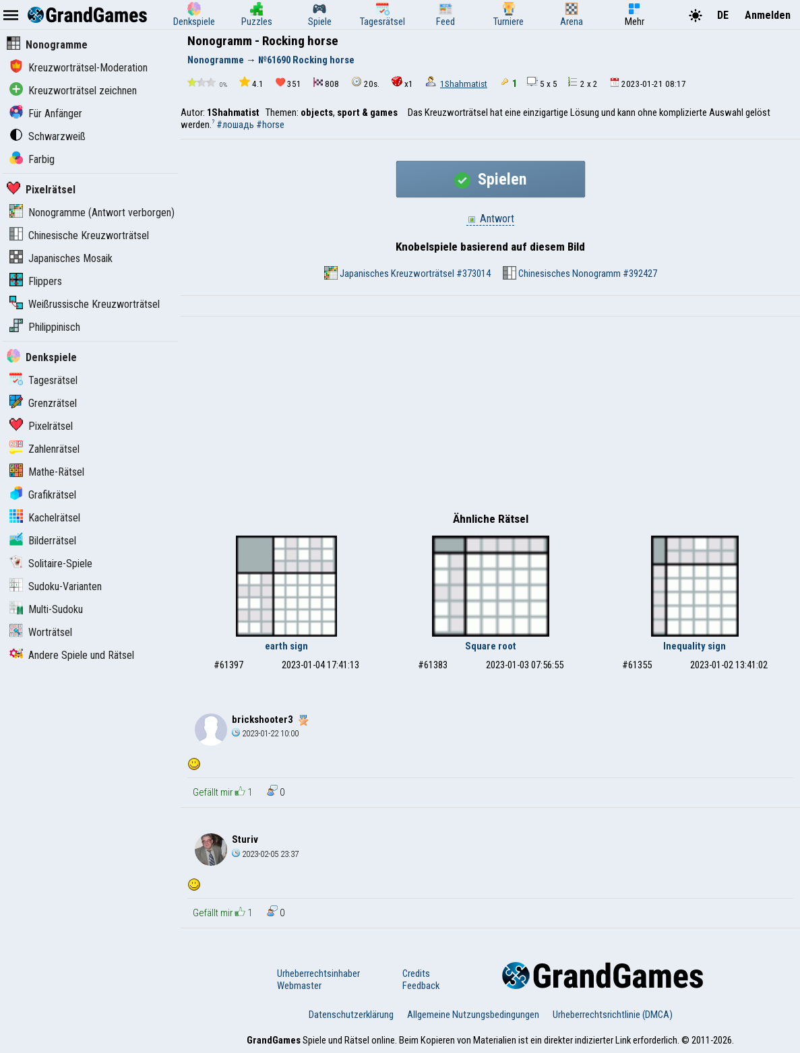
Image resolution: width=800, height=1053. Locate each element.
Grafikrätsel (42, 494)
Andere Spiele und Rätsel (71, 655)
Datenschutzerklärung (351, 1015)
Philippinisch (44, 327)
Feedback (420, 986)
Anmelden (768, 15)
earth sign (286, 646)
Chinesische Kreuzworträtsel (79, 235)
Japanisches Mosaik (61, 258)
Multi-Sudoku (46, 609)
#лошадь (235, 125)
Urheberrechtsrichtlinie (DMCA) (613, 1015)
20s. (365, 82)
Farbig (32, 159)
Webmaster (299, 986)
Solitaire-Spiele (50, 563)
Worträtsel (40, 632)
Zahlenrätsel (44, 449)
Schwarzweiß (47, 136)
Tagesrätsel (43, 380)
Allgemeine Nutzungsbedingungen (473, 1015)
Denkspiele (42, 357)
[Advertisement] (490, 417)
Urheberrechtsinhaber (318, 973)
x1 (402, 82)
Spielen (490, 179)
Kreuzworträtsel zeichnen (73, 90)
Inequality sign (694, 646)
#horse (270, 125)
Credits (416, 973)
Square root (490, 646)
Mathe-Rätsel (46, 472)
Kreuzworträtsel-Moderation (78, 67)
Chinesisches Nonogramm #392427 (580, 273)
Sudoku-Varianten (55, 586)
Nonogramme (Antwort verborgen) (92, 212)
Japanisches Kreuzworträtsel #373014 (407, 273)
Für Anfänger (45, 113)
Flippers (35, 281)
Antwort (490, 218)
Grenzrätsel (43, 403)
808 (326, 83)
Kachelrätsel (44, 517)
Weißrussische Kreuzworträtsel (84, 304)
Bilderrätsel (42, 540)
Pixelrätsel (41, 189)
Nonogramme (47, 44)
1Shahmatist (463, 84)
